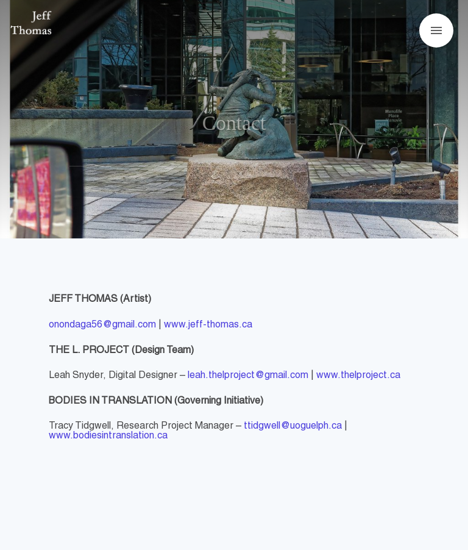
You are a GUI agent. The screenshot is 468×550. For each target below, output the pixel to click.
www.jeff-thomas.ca (208, 325)
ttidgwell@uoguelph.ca (293, 426)
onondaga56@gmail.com (102, 325)
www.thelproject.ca (358, 375)
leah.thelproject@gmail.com (248, 375)
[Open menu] (436, 30)
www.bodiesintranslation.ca (108, 436)
